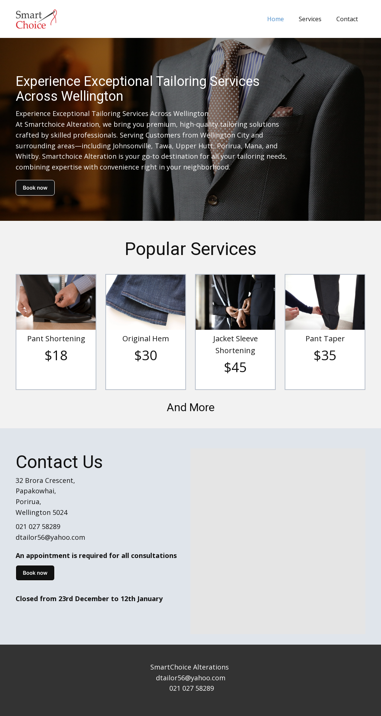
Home (275, 19)
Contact (347, 19)
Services (310, 19)
